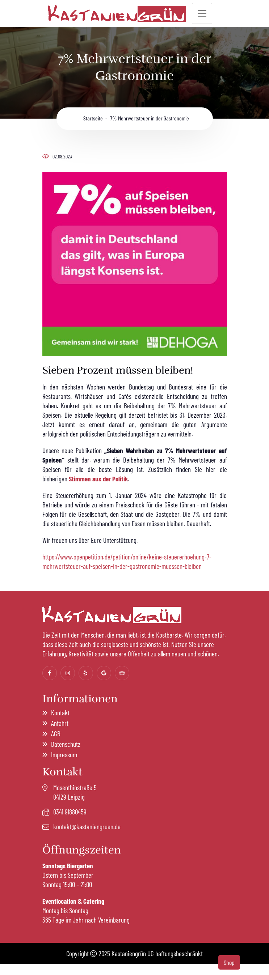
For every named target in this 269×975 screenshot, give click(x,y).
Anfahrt (59, 723)
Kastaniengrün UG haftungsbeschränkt (157, 953)
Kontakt (60, 712)
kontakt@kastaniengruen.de (87, 826)
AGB (55, 733)
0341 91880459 (70, 812)
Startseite (91, 118)
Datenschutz (65, 744)
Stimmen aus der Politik (98, 478)
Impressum (64, 754)
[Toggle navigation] (202, 13)
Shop (229, 962)
